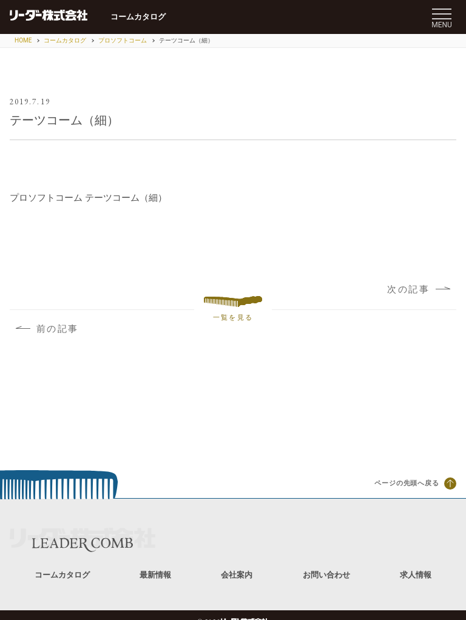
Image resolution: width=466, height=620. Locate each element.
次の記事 (418, 289)
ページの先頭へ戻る (415, 483)
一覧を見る (233, 309)
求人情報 (415, 574)
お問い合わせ (326, 574)
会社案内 (236, 574)
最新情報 (155, 574)
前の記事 (47, 328)
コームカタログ (138, 16)
